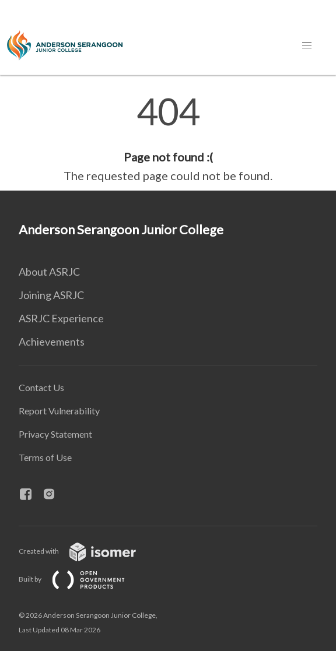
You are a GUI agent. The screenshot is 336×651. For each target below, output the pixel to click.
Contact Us (41, 387)
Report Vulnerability (59, 410)
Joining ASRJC (51, 294)
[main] (168, 139)
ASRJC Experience (61, 318)
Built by (81, 579)
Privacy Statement (55, 433)
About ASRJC (49, 271)
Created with (87, 551)
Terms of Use (45, 457)
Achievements (52, 341)
